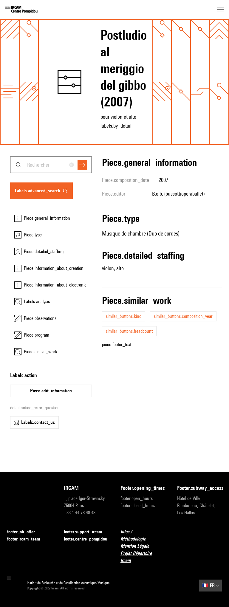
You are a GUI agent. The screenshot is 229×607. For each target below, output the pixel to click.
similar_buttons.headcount (129, 331)
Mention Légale (138, 546)
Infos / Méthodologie (142, 535)
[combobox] (51, 165)
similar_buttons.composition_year (183, 316)
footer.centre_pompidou (85, 539)
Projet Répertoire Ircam (142, 556)
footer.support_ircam (86, 532)
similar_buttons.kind (123, 316)
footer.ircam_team (27, 539)
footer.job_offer (24, 532)
